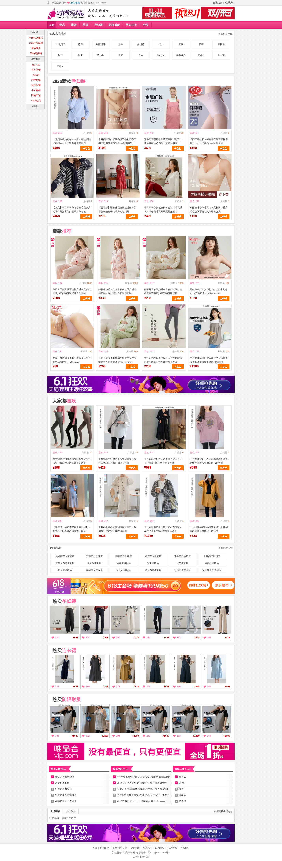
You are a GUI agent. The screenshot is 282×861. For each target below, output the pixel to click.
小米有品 (36, 90)
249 (209, 686)
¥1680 (75, 735)
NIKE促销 (36, 100)
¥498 (105, 637)
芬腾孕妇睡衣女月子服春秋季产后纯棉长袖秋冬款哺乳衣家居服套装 (117, 291)
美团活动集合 (36, 38)
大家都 (64, 400)
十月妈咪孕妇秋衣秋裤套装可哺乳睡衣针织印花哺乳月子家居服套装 (163, 209)
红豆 (60, 55)
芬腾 (80, 44)
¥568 (75, 637)
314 (57, 637)
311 (57, 686)
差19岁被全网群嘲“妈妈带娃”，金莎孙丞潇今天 (142, 782)
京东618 (36, 64)
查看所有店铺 (225, 548)
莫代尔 (201, 55)
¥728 (136, 686)
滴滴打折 (36, 48)
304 (88, 637)
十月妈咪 (60, 44)
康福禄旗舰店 (212, 563)
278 (118, 686)
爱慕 (201, 44)
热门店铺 (55, 548)
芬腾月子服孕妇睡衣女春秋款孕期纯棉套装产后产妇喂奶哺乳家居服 (163, 291)
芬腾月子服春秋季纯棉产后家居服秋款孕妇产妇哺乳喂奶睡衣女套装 (72, 291)
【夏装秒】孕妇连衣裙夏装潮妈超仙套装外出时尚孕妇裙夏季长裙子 (72, 529)
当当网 (35, 75)
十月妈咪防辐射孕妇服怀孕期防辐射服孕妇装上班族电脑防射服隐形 (209, 359)
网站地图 (147, 847)
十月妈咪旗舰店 (212, 556)
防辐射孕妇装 (69, 818)
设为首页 (159, 847)
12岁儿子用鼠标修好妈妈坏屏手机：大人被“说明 (142, 789)
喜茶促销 (36, 69)
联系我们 (230, 2)
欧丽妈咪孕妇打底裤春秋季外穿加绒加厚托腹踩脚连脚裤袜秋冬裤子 (72, 461)
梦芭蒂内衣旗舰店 (64, 563)
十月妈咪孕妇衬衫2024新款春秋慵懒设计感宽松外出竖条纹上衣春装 (72, 141)
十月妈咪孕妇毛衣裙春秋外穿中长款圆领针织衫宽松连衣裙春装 (117, 529)
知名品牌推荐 (57, 33)
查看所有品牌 (225, 34)
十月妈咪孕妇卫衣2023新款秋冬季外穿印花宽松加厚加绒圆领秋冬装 (209, 461)
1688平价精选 (36, 43)
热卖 (64, 601)
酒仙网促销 (36, 53)
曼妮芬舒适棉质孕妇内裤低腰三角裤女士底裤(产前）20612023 (72, 359)
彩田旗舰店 (153, 563)
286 (148, 637)
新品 (62, 24)
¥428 (136, 637)
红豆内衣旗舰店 (153, 570)
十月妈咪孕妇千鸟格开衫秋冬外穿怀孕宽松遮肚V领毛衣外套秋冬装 (163, 529)
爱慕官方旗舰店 (94, 556)
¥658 (166, 686)
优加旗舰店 (182, 563)
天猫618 (35, 32)
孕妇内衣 (131, 24)
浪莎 (120, 55)
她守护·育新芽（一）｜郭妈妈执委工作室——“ (141, 801)
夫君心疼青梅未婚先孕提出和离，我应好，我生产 (143, 795)
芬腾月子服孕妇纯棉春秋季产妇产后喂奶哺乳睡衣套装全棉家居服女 (117, 359)
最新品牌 (183, 769)
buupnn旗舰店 (124, 570)
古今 (140, 55)
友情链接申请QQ (223, 811)
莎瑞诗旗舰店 (65, 570)
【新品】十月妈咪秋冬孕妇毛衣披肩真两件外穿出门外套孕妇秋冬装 (72, 209)
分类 (145, 24)
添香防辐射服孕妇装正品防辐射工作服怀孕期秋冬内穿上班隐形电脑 (163, 141)
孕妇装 (98, 24)
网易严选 (36, 95)
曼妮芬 (140, 44)
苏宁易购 (36, 80)
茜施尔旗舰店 (124, 563)
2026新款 (69, 81)
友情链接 (55, 811)
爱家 (181, 44)
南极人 (60, 66)
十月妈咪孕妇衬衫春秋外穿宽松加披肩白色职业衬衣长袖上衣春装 (117, 461)
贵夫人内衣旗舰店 (64, 776)
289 (88, 686)
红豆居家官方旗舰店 (66, 795)
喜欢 (55, 133)
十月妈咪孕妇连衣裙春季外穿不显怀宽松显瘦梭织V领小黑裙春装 (163, 461)
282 (179, 637)
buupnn (160, 55)
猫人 (161, 44)
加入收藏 (75, 2)
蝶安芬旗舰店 (94, 563)
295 (118, 735)
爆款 (74, 24)
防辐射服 (114, 24)
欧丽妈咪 (100, 44)
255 (209, 637)
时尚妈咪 (54, 818)
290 (118, 637)
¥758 (105, 686)
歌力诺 (221, 55)
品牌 (85, 24)
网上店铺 (58, 769)
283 (179, 735)
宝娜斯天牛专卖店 (211, 570)
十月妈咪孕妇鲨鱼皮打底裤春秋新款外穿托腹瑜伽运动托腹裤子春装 (163, 359)
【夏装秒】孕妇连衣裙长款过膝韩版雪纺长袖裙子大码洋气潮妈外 (117, 209)
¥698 (227, 686)
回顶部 (35, 106)
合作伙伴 (71, 811)
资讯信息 (217, 2)
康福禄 (221, 44)
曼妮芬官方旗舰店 (64, 556)
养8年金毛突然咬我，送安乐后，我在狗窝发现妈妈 (143, 776)
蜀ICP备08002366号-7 (159, 852)
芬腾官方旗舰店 (123, 556)
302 (88, 735)
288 (148, 735)
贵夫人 (182, 776)
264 (209, 735)
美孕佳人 (181, 55)
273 (148, 686)
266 (179, 686)
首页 (52, 25)
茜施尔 (100, 55)
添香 (120, 44)
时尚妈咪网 (129, 852)
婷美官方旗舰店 (153, 556)
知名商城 (35, 59)
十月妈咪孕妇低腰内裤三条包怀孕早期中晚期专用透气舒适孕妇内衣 (117, 141)
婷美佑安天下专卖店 (66, 801)
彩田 (80, 55)
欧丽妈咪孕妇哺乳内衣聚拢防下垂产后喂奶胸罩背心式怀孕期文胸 (209, 209)
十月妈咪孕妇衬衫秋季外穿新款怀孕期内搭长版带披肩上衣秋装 (209, 529)
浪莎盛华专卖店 (182, 570)
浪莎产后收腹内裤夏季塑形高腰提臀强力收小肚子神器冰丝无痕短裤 (209, 141)
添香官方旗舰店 (182, 556)
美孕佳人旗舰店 (94, 570)
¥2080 (105, 735)
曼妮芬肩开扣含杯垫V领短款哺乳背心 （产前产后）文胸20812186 (208, 291)
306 (57, 735)
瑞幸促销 (36, 85)
